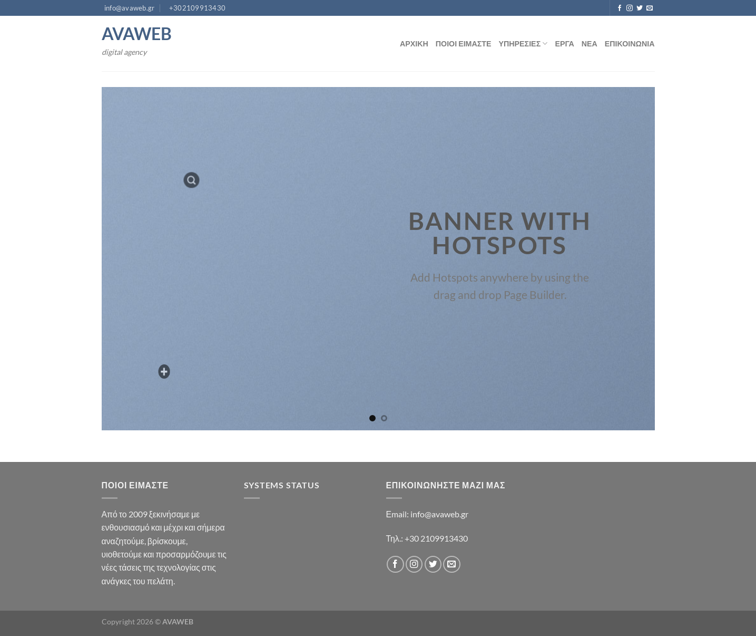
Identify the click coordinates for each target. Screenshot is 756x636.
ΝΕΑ (589, 43)
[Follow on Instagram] (629, 8)
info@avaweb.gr (439, 514)
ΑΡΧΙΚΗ (414, 43)
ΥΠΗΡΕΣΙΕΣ (523, 43)
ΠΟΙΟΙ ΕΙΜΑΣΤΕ (464, 43)
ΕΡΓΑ (564, 43)
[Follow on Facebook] (619, 8)
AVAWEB (137, 33)
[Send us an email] (649, 8)
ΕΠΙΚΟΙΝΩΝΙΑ (630, 43)
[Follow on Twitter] (639, 8)
